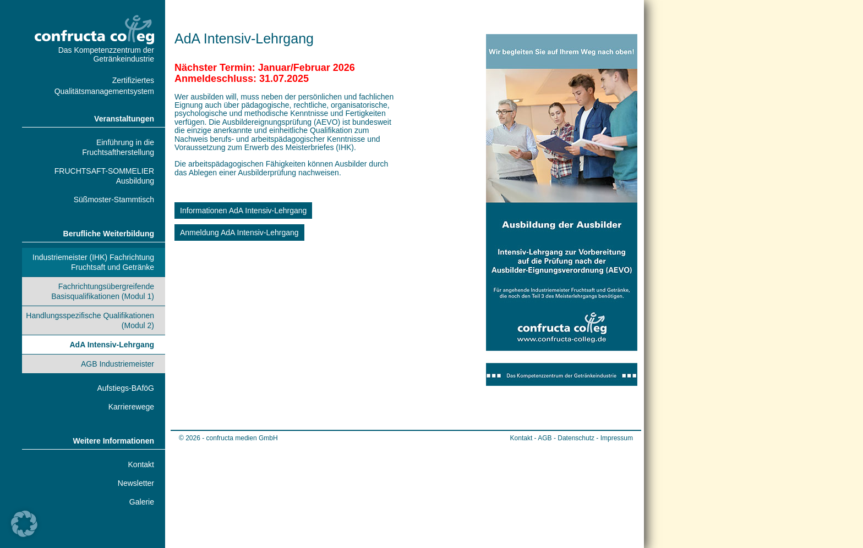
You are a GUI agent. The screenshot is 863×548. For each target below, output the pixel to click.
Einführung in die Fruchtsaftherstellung (118, 147)
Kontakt (141, 464)
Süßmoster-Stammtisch (114, 199)
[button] (24, 524)
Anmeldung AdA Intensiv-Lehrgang (239, 232)
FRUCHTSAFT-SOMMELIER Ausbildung (104, 176)
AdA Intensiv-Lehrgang (112, 344)
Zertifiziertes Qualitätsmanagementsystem (104, 86)
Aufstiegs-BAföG (126, 388)
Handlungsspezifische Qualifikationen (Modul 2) (90, 320)
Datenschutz (576, 438)
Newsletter (136, 483)
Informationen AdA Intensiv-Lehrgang (243, 210)
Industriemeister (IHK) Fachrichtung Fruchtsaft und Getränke (93, 262)
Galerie (141, 501)
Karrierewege (131, 406)
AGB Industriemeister (117, 363)
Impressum (616, 438)
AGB (544, 438)
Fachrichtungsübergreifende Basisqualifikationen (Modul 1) (102, 291)
